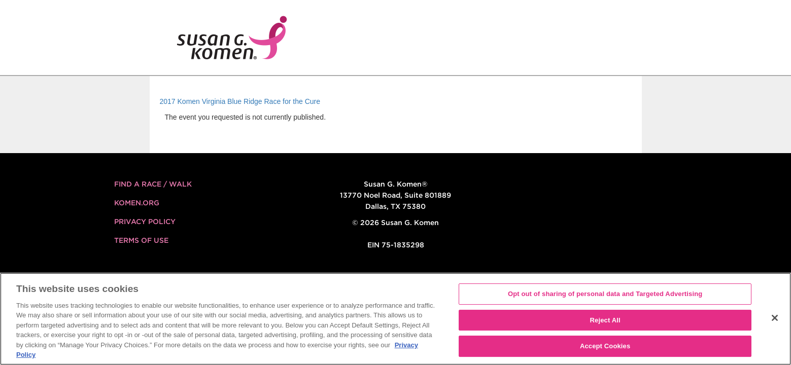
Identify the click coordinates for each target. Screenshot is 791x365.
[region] (395, 319)
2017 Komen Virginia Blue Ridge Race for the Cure (240, 101)
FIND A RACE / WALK (153, 184)
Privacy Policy (145, 221)
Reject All (605, 320)
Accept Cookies (605, 346)
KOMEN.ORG (136, 203)
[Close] (775, 318)
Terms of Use (141, 240)
